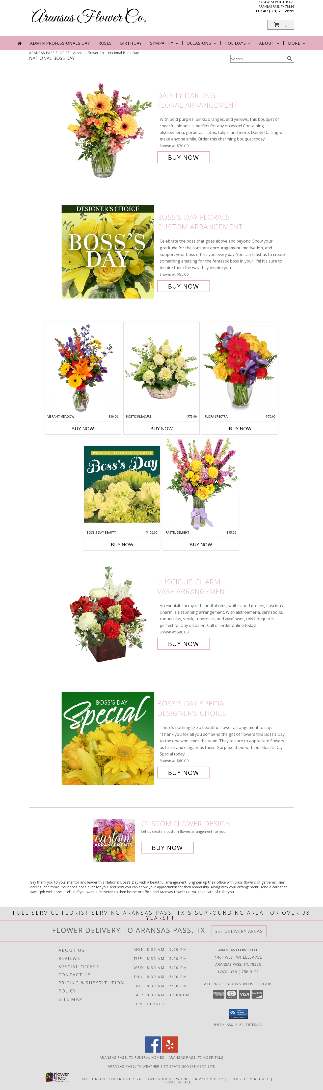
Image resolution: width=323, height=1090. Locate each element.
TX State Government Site (189, 1066)
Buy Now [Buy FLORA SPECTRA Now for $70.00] (240, 428)
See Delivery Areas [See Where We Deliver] (239, 931)
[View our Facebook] (153, 1051)
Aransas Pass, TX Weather (133, 1066)
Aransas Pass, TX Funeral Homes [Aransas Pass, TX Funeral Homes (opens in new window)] (132, 1057)
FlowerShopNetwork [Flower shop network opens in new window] (165, 1079)
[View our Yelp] (170, 1051)
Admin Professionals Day (60, 43)
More (297, 43)
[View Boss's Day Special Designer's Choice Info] (108, 738)
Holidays (238, 43)
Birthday (131, 43)
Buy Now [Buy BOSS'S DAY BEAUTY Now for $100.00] (122, 544)
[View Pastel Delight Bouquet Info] (201, 484)
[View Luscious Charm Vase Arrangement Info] (108, 612)
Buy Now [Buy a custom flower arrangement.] (167, 847)
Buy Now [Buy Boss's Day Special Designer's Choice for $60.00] (183, 772)
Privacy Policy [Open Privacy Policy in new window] (208, 1079)
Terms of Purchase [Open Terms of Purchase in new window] (248, 1079)
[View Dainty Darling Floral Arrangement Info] (108, 126)
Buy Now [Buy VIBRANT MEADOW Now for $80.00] (82, 428)
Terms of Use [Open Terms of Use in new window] (177, 1082)
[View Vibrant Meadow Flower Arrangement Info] (83, 368)
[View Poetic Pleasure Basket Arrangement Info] (161, 368)
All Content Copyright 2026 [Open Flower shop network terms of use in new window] (111, 1079)
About (269, 43)
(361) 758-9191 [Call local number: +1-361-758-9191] (281, 11)
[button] (280, 25)
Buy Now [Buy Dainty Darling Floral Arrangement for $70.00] (183, 157)
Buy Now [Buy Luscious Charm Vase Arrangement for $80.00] (183, 643)
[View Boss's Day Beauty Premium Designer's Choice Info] (122, 484)
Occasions (202, 43)
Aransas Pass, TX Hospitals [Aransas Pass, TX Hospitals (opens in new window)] (196, 1057)
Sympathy (164, 43)
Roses (105, 43)
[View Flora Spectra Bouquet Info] (240, 368)
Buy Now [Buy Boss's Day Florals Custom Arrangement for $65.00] (183, 286)
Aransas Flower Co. (89, 18)
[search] (290, 58)
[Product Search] (258, 58)
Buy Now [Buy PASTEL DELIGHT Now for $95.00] (201, 544)
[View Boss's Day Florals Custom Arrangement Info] (108, 251)
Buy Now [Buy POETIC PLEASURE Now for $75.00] (161, 428)
